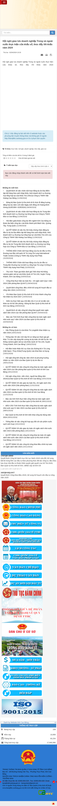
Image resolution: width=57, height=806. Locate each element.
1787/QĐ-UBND (7, 458)
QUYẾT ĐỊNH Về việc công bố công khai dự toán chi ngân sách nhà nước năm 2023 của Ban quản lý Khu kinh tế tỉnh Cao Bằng (27, 437)
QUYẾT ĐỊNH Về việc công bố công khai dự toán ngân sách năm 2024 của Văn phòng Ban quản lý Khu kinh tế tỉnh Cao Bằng (27, 369)
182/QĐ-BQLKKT (8, 475)
